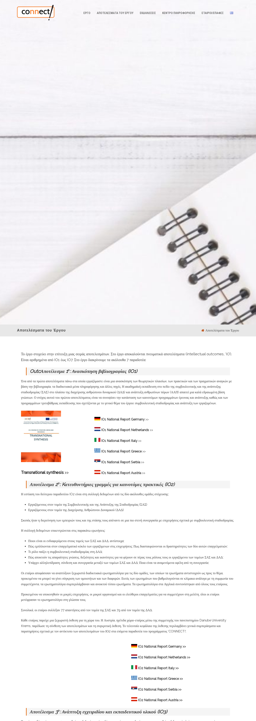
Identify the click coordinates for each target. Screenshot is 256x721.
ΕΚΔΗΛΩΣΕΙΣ (148, 13)
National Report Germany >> (165, 646)
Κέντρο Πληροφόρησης (178, 13)
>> (128, 419)
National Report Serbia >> (162, 689)
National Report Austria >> (163, 700)
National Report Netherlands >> (167, 657)
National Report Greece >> (163, 679)
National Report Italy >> (161, 668)
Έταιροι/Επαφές (213, 13)
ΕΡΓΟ (86, 13)
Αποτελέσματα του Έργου (115, 13)
